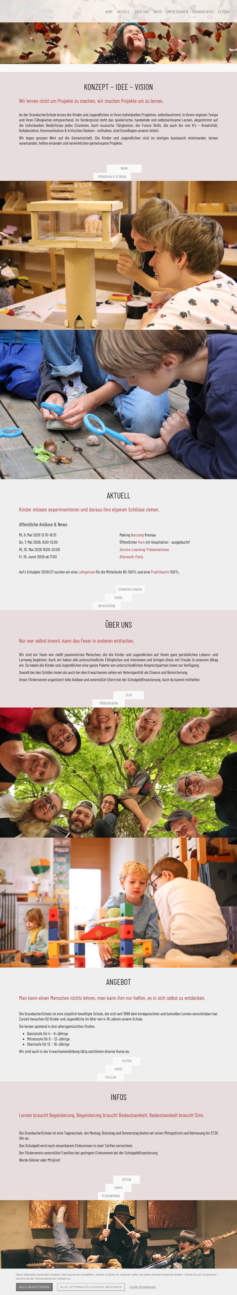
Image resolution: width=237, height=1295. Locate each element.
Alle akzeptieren (34, 1287)
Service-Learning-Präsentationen (192, 305)
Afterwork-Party (190, 315)
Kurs (201, 290)
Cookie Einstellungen (143, 1287)
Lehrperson (205, 330)
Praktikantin (202, 335)
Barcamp (197, 282)
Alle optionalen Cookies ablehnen (91, 1287)
